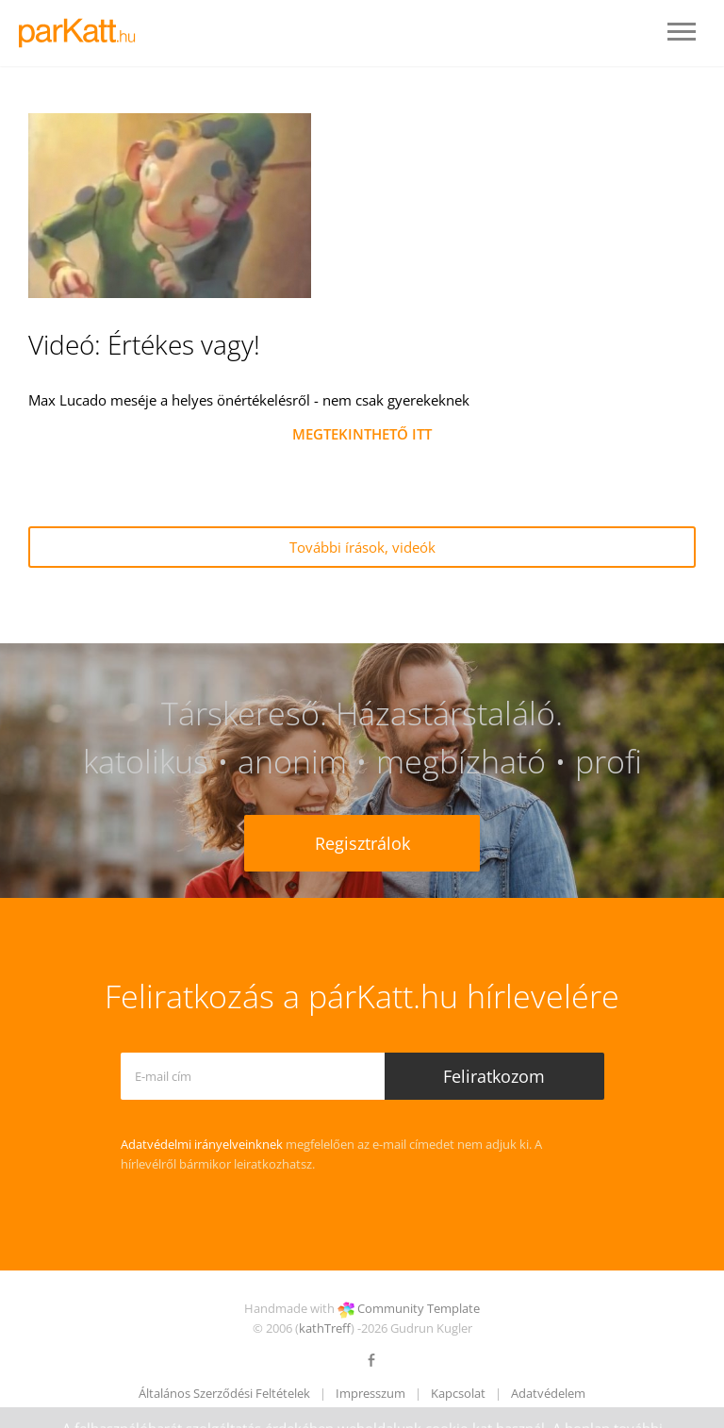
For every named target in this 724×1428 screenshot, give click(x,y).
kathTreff (325, 1328)
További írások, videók (362, 547)
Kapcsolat (458, 1393)
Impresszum (370, 1393)
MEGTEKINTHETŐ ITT (362, 433)
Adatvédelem (548, 1393)
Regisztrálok (362, 843)
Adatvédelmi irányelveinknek (202, 1144)
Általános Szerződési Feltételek (224, 1393)
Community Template (418, 1308)
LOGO (82, 33)
